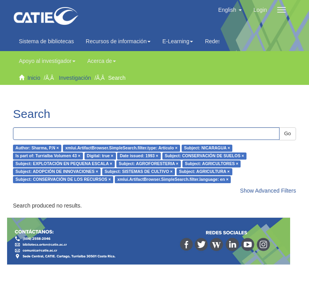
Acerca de (101, 61)
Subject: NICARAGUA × (207, 148)
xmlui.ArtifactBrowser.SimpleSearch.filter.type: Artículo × (121, 148)
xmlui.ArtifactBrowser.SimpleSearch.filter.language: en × (172, 179)
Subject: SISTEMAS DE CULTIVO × (139, 171)
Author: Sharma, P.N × (37, 148)
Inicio (34, 78)
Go (287, 133)
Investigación (75, 78)
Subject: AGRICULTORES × (211, 164)
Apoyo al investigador (47, 61)
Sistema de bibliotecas (46, 41)
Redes (214, 41)
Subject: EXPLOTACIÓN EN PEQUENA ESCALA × (63, 164)
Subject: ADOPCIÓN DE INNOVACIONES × (56, 171)
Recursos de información (118, 41)
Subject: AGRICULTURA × (204, 171)
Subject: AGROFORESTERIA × (148, 164)
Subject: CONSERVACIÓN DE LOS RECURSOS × (63, 179)
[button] (230, 10)
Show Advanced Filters (268, 190)
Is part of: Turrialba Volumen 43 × (47, 156)
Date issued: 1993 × (139, 156)
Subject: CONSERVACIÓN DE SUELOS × (204, 156)
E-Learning (177, 41)
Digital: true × (100, 156)
